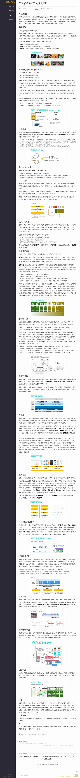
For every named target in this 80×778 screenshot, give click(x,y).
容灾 (39, 734)
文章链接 (36, 8)
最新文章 (11, 6)
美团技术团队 (10, 2)
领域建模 (42, 734)
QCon (46, 734)
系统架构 (33, 734)
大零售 (24, 734)
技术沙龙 (11, 15)
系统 (22, 734)
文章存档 (11, 11)
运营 (36, 734)
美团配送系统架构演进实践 (33, 3)
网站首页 (62, 776)
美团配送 (28, 734)
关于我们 (11, 19)
